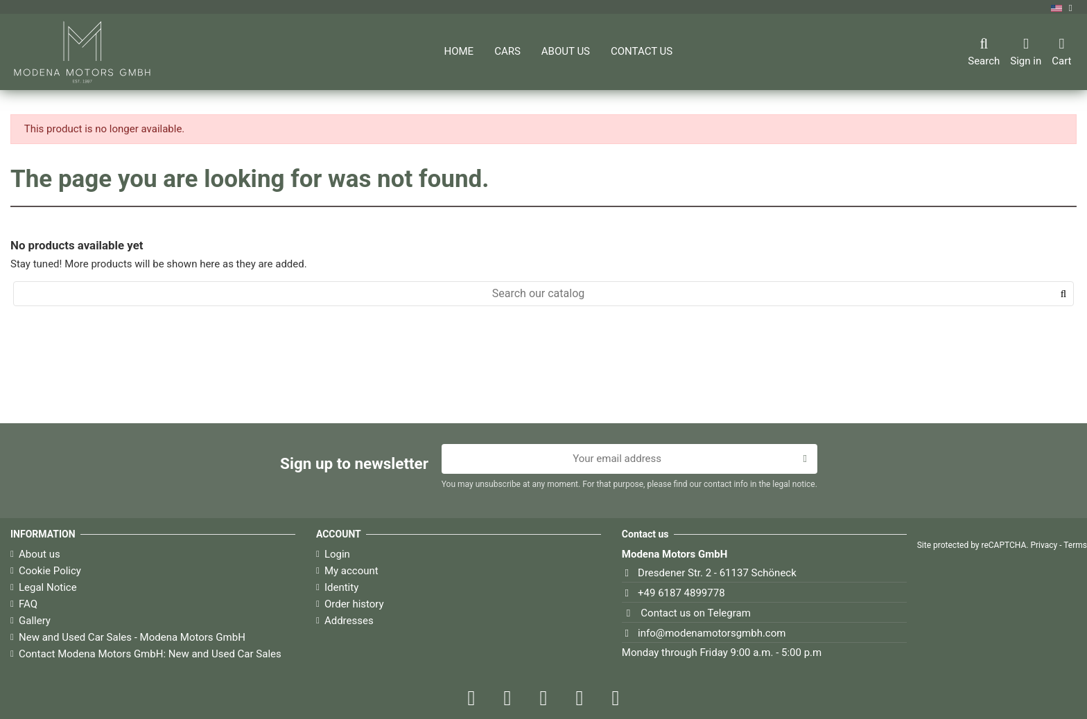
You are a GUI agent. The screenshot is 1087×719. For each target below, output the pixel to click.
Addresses (349, 620)
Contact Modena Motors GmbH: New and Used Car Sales (150, 654)
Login (337, 554)
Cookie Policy (50, 571)
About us (39, 554)
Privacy (1043, 545)
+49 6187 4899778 (681, 593)
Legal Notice (48, 587)
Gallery (35, 620)
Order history (354, 604)
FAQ (28, 604)
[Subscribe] (804, 459)
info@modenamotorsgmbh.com (711, 633)
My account (351, 571)
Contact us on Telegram (695, 613)
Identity (341, 587)
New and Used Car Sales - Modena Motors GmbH (132, 637)
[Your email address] (617, 459)
